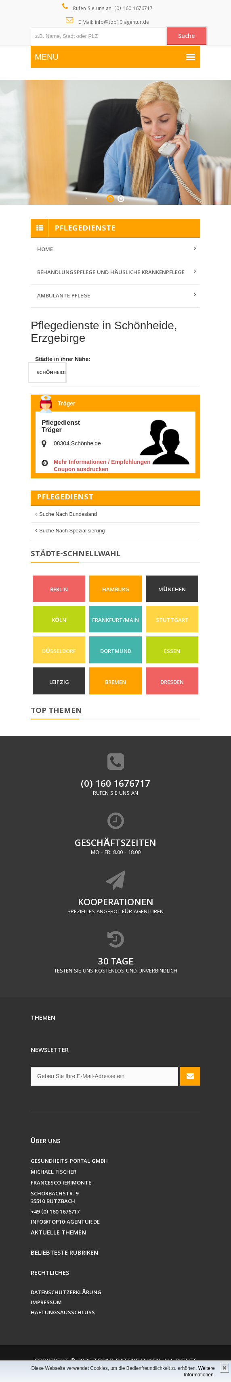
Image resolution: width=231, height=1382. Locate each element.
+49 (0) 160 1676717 (55, 1213)
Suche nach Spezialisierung (72, 531)
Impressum (46, 1303)
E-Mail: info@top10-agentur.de (107, 22)
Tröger (67, 403)
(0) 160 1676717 (115, 785)
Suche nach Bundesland (68, 514)
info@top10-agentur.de (65, 1223)
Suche (186, 37)
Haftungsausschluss (63, 1313)
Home (45, 249)
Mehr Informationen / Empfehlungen (102, 462)
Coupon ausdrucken (81, 469)
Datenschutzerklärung (66, 1293)
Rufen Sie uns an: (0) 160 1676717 (107, 8)
